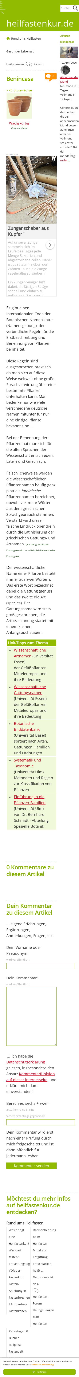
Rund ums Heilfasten (26, 38)
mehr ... (65, 160)
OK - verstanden (40, 1371)
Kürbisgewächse (20, 90)
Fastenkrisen (18, 1311)
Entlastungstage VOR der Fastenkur (20, 1270)
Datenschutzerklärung (42, 1364)
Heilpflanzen (15, 64)
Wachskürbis (19, 123)
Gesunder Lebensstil (20, 51)
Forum (38, 64)
